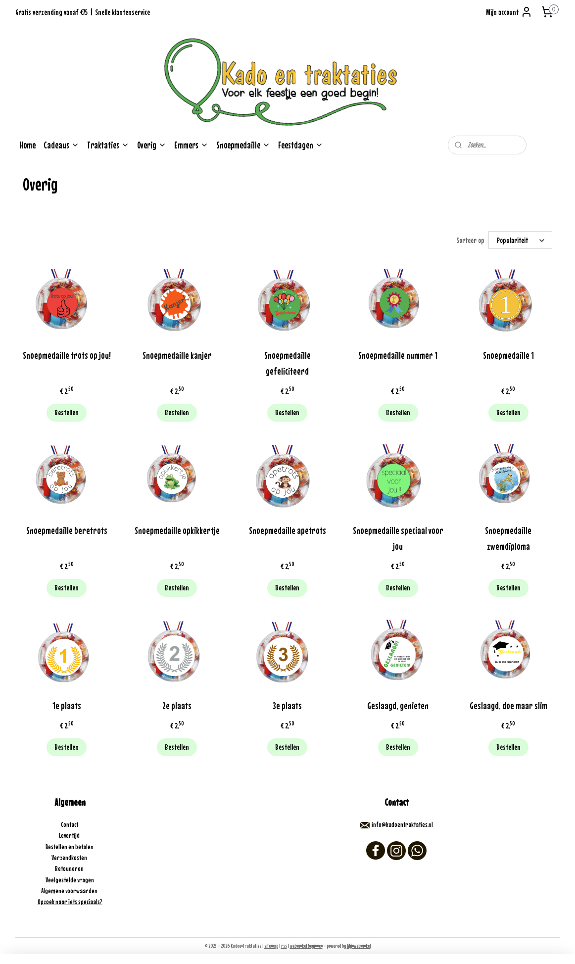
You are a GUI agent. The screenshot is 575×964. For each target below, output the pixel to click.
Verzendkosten (69, 858)
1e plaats (66, 705)
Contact (70, 824)
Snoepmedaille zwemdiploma (508, 538)
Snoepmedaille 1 (508, 355)
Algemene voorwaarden (69, 891)
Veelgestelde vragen (70, 880)
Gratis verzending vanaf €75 (51, 11)
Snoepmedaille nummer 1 (397, 355)
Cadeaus (61, 145)
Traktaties (108, 145)
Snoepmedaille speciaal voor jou (398, 538)
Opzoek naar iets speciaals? (70, 902)
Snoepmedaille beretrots (66, 530)
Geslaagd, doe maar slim (508, 705)
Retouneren (70, 868)
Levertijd (70, 835)
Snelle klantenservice (122, 11)
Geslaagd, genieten (398, 705)
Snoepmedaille (243, 145)
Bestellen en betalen (70, 847)
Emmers (191, 145)
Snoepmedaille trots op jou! (67, 355)
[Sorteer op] (520, 240)
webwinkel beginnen (306, 946)
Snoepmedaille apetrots (287, 530)
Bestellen (66, 412)
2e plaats (177, 705)
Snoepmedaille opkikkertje (177, 530)
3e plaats (287, 705)
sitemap (271, 946)
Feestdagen (300, 145)
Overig (151, 145)
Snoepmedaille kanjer (177, 355)
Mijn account (509, 12)
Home (27, 145)
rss (284, 946)
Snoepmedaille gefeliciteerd (287, 363)
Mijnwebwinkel (359, 946)
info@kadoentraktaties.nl (402, 824)
